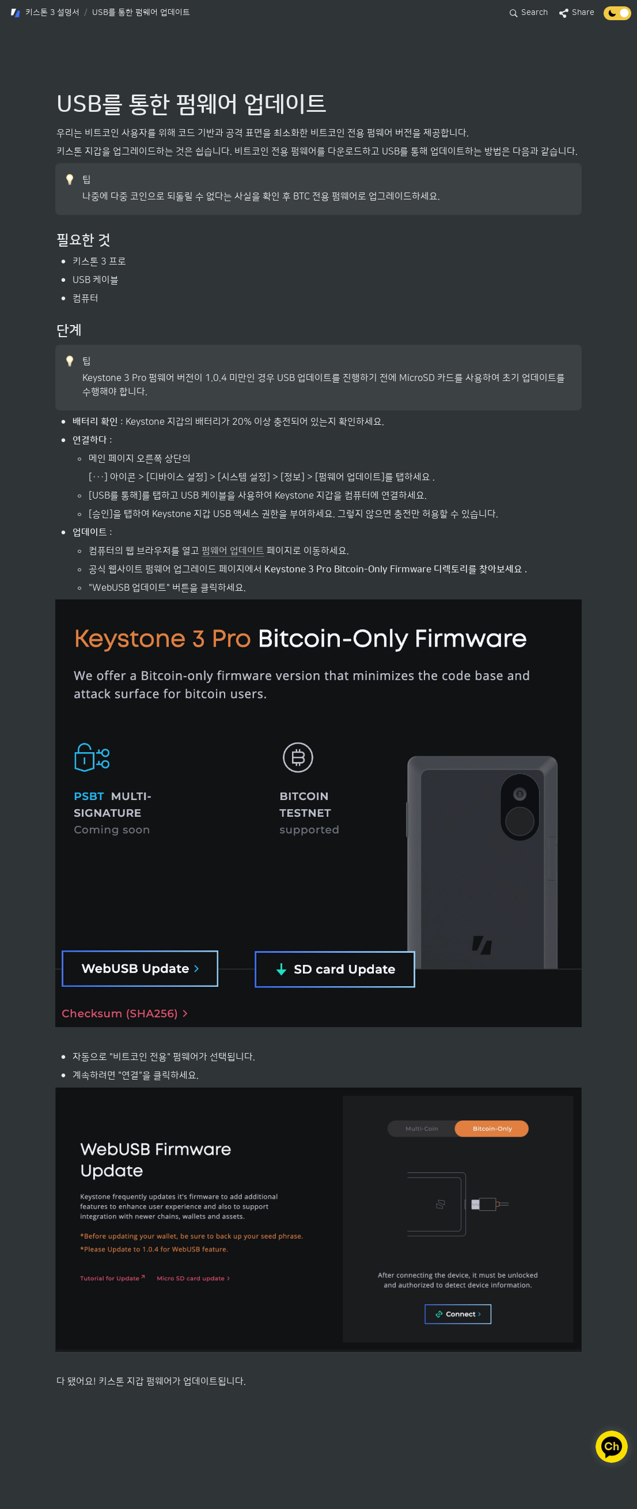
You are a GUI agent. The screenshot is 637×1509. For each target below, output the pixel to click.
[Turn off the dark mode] (617, 17)
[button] (45, 13)
